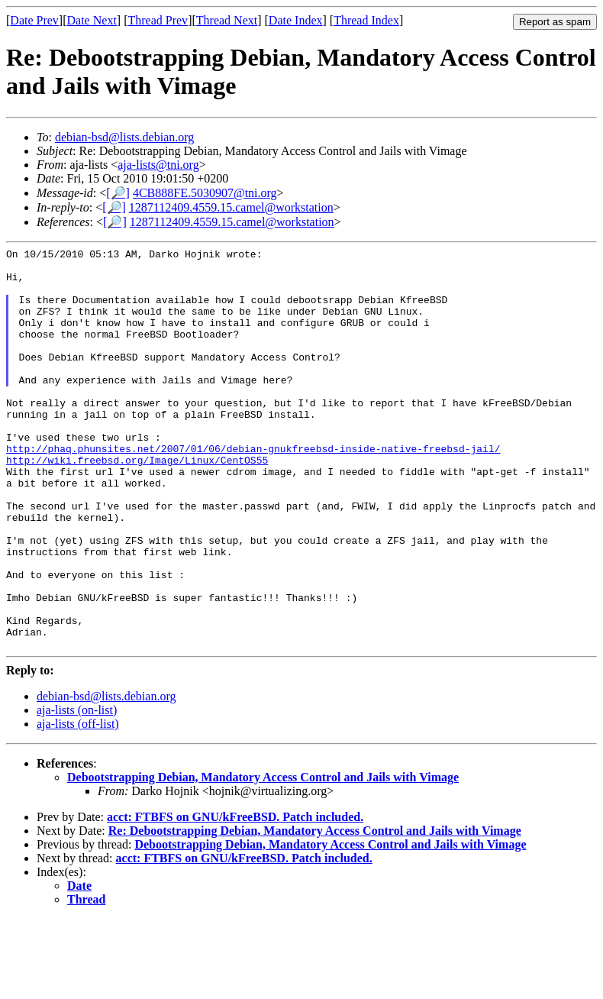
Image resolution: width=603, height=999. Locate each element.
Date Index (296, 20)
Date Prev (34, 20)
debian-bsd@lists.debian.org (124, 137)
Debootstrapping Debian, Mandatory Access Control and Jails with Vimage (263, 857)
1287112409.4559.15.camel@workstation (231, 207)
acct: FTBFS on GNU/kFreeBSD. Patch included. (235, 897)
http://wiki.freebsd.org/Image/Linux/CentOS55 (137, 503)
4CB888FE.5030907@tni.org (205, 192)
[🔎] (118, 192)
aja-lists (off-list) (78, 803)
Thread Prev (157, 20)
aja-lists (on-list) (77, 790)
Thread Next (226, 20)
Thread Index (366, 20)
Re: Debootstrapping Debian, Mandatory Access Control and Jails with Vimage (314, 910)
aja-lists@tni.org (158, 164)
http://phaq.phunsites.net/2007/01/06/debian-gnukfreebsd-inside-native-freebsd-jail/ (253, 489)
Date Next (92, 20)
